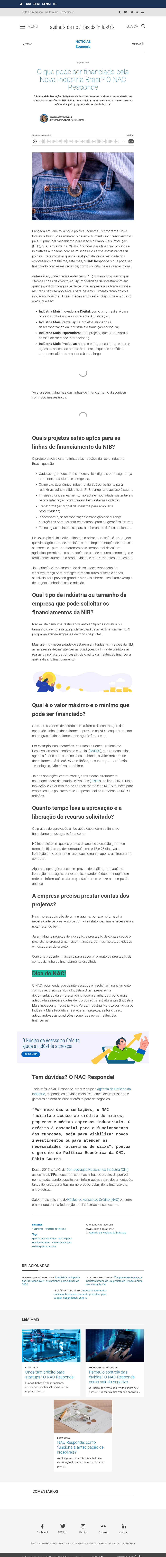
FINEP (95, 790)
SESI (38, 4)
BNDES (95, 759)
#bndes (53, 1253)
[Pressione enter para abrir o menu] (24, 26)
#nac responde (65, 1253)
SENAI (48, 4)
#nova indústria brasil (62, 1257)
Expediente (67, 12)
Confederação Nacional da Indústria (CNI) (97, 1183)
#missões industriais (41, 1257)
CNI (30, 4)
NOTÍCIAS (83, 42)
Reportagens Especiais (38, 1292)
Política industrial (100, 1292)
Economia (83, 47)
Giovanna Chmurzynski (61, 118)
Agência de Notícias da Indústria (107, 1247)
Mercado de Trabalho (104, 1382)
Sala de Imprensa (32, 12)
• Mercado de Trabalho (55, 1243)
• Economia (37, 1243)
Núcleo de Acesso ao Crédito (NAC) (93, 1214)
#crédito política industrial (44, 1261)
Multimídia (51, 12)
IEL (57, 4)
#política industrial (40, 1253)
